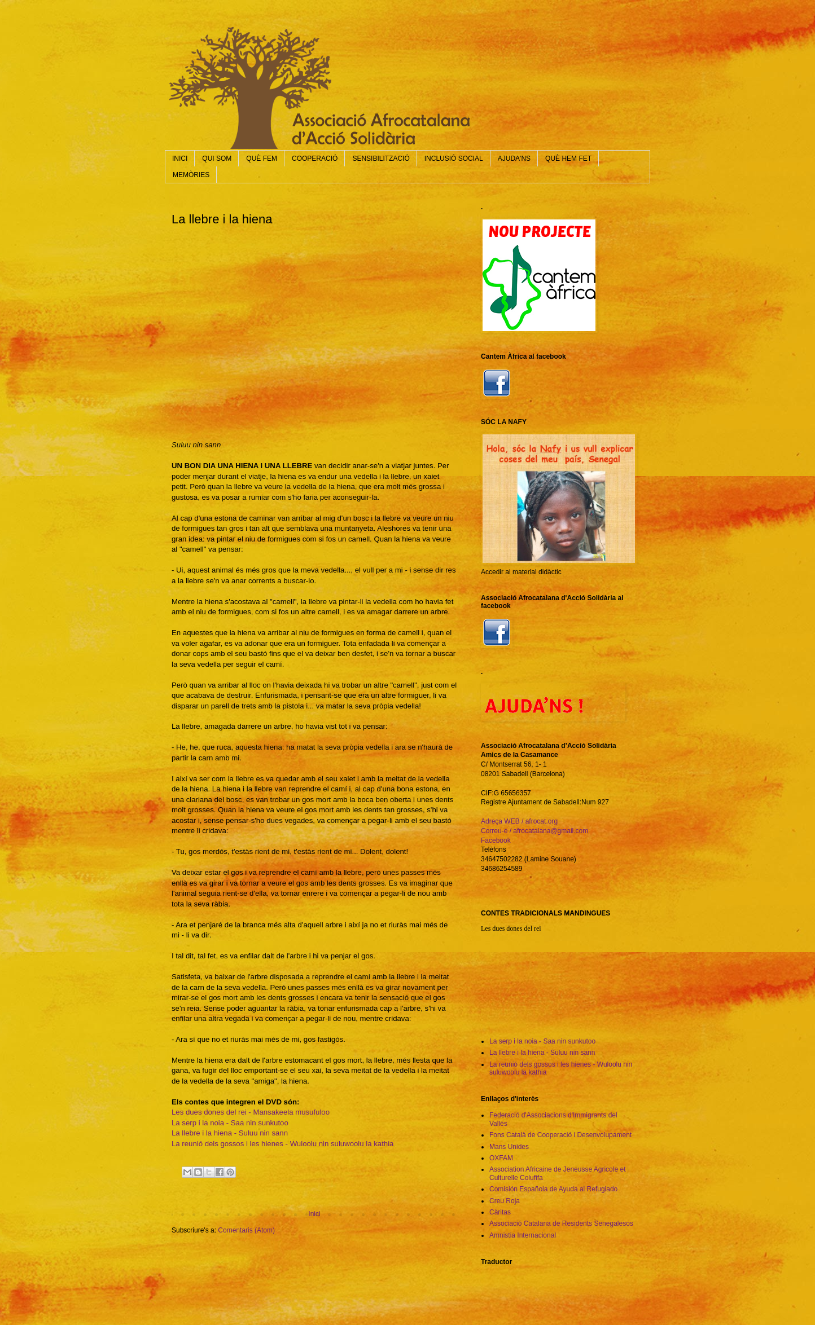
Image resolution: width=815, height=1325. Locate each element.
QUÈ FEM (261, 158)
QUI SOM (216, 158)
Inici (314, 1214)
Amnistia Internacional (522, 1235)
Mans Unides (509, 1147)
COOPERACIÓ (315, 158)
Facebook (496, 840)
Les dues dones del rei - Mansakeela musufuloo (251, 1112)
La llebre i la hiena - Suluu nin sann (230, 1133)
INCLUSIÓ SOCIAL (453, 158)
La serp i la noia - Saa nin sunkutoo (230, 1123)
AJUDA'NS (514, 158)
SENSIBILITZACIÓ (380, 158)
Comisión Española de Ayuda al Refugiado (553, 1189)
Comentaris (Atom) (246, 1230)
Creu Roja (504, 1201)
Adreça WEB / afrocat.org (519, 821)
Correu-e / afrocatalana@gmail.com (534, 831)
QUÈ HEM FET (568, 158)
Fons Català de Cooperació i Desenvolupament (560, 1135)
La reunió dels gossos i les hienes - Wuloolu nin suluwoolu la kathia (282, 1143)
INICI (179, 158)
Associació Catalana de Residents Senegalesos (561, 1223)
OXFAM (501, 1158)
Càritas (500, 1212)
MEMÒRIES (191, 175)
